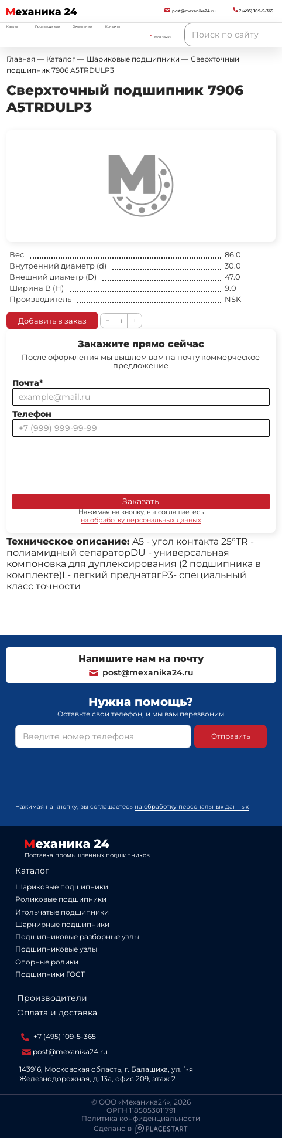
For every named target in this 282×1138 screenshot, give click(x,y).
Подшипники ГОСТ (50, 974)
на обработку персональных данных (141, 520)
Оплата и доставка (57, 1012)
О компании (82, 26)
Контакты (112, 26)
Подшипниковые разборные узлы (77, 936)
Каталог (32, 870)
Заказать (140, 501)
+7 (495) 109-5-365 (58, 1036)
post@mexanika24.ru (141, 672)
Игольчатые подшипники (62, 912)
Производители (47, 26)
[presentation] (101, 462)
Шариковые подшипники (61, 886)
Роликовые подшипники (60, 899)
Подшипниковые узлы (56, 949)
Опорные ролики (46, 961)
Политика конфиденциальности (140, 1119)
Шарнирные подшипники (62, 924)
